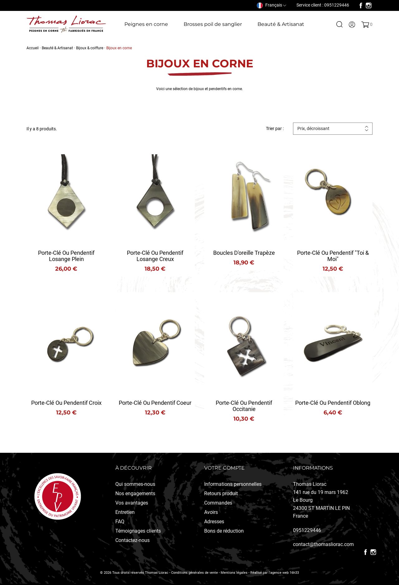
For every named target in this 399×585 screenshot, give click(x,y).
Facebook (361, 5)
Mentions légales (234, 573)
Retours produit (221, 493)
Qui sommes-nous (135, 484)
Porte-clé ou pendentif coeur (155, 402)
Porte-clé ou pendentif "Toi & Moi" (333, 255)
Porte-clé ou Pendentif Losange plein (66, 255)
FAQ (119, 522)
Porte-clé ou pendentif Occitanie (244, 405)
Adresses (214, 522)
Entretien (125, 512)
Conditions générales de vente (194, 573)
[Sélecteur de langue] (271, 5)
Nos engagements (135, 493)
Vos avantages (131, 503)
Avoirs (211, 512)
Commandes (218, 503)
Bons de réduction (224, 531)
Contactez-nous (132, 540)
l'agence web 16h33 (284, 573)
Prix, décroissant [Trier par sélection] (313, 128)
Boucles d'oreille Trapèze (244, 252)
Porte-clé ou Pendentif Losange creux (155, 255)
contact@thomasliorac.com (323, 544)
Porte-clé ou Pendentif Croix (66, 402)
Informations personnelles (233, 484)
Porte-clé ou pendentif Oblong (332, 402)
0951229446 (307, 530)
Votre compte (224, 468)
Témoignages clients (138, 531)
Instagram (369, 5)
